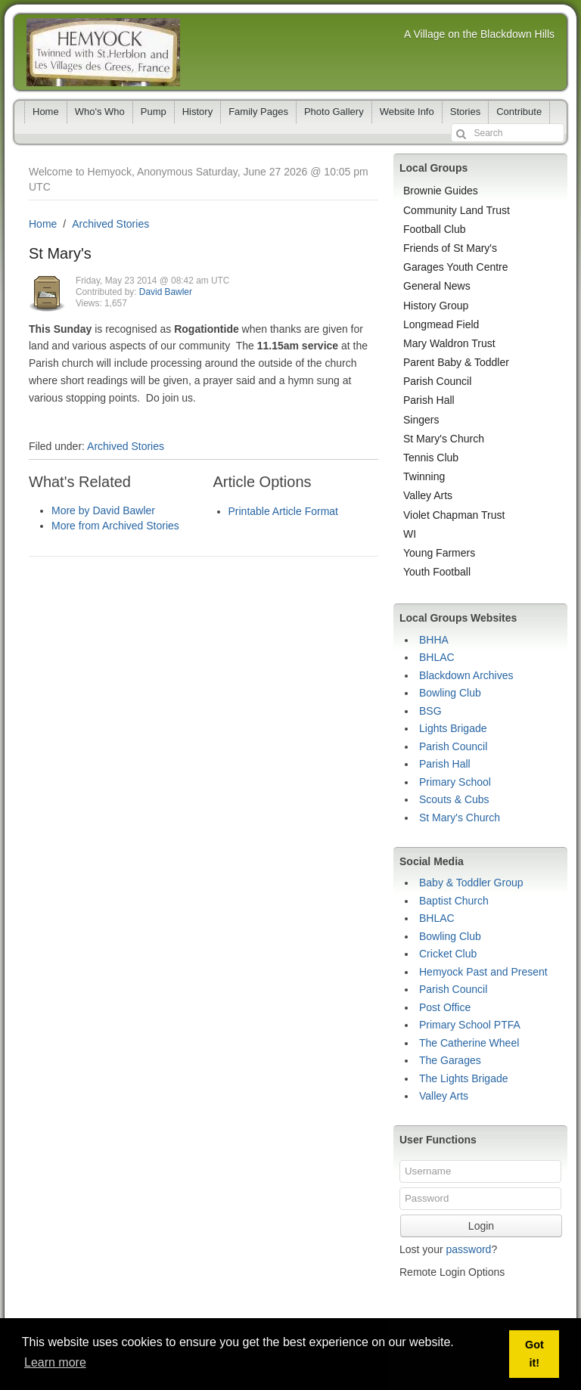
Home (46, 111)
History (197, 111)
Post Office (445, 1007)
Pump (153, 111)
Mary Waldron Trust (449, 343)
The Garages (450, 1060)
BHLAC (437, 657)
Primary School (455, 782)
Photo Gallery (334, 111)
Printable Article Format (283, 511)
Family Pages (258, 111)
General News (437, 286)
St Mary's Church (443, 439)
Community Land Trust (456, 210)
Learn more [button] (55, 1362)
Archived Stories (110, 224)
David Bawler (165, 292)
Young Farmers (439, 553)
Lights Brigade (453, 728)
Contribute (519, 111)
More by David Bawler (103, 510)
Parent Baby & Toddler (456, 362)
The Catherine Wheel (469, 1043)
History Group (435, 305)
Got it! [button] (534, 1354)
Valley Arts (427, 495)
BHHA (434, 640)
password (468, 1249)
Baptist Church (454, 901)
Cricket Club (448, 954)
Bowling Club (450, 693)
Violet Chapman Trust (454, 515)
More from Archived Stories (115, 526)
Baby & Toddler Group (471, 883)
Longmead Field (441, 324)
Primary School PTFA (469, 1025)
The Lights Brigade (463, 1078)
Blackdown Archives (466, 675)
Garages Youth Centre (455, 267)
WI (409, 534)
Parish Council (437, 381)
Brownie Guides (440, 191)
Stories (465, 111)
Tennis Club (430, 457)
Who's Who (100, 111)
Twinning (424, 476)
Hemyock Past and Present (483, 972)
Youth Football (437, 572)
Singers (421, 420)
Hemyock (103, 52)
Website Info (407, 111)
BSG (430, 711)
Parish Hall (429, 400)
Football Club (434, 229)
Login (481, 1226)
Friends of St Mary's (450, 248)
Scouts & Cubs (454, 799)
